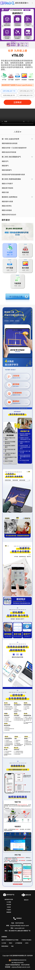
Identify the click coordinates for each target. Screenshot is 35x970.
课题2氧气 (5, 166)
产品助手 (9, 909)
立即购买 (17, 102)
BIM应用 (9, 904)
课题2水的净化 (7, 206)
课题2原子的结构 (7, 188)
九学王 (26, 943)
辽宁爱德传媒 (18, 943)
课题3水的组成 (7, 210)
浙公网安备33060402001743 (18, 960)
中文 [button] (27, 3)
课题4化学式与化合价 (9, 215)
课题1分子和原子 (7, 184)
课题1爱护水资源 (7, 202)
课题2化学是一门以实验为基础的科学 (14, 148)
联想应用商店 (4, 946)
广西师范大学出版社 (26, 940)
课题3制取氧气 (7, 170)
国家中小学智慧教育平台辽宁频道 (9, 940)
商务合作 (26, 900)
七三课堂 (9, 902)
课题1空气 (5, 161)
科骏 (12, 946)
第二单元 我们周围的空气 (11, 157)
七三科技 (3, 943)
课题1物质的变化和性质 (9, 143)
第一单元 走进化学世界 (10, 139)
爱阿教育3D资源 (9, 899)
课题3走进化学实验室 (9, 152)
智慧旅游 (9, 912)
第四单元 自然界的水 (9, 197)
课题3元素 (5, 192)
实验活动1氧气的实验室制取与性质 (13, 175)
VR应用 (9, 907)
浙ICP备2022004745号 (18, 962)
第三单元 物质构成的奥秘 (11, 179)
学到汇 (10, 943)
